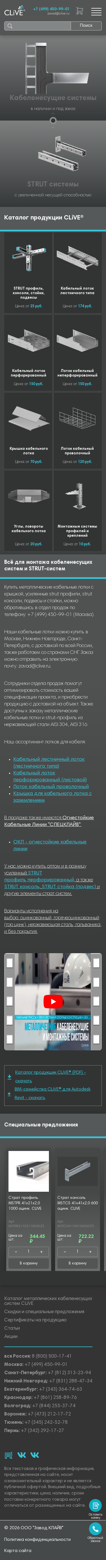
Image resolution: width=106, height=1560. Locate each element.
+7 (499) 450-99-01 (51, 9)
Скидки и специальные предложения (44, 1312)
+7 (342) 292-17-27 (42, 1431)
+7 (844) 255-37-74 (53, 1406)
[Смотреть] (53, 1001)
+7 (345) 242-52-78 (46, 1422)
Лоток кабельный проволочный (51, 787)
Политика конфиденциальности (37, 1539)
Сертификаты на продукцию (35, 1320)
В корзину (29, 1264)
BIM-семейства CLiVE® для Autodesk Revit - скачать (49, 1093)
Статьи (12, 1328)
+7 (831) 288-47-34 (70, 1381)
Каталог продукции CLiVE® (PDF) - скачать (47, 1076)
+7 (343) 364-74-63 (60, 1389)
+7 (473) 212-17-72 (49, 1414)
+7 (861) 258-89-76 (55, 1398)
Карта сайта (17, 1551)
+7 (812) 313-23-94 (69, 1373)
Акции (11, 1337)
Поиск (86, 25)
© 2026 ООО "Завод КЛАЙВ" (33, 1528)
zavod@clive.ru (58, 13)
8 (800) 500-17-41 (52, 1356)
